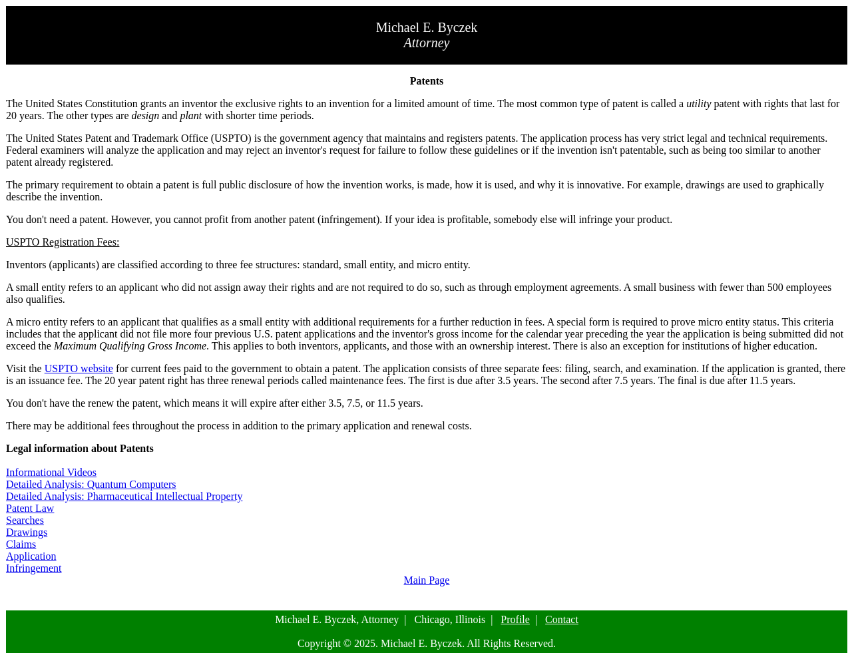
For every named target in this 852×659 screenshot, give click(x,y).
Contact (561, 619)
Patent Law (30, 508)
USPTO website (79, 368)
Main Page (427, 580)
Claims (21, 544)
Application (31, 556)
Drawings (26, 532)
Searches (25, 520)
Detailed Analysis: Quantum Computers (91, 484)
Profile (515, 619)
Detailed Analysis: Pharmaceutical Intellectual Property (124, 496)
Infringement (34, 568)
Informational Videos (51, 472)
